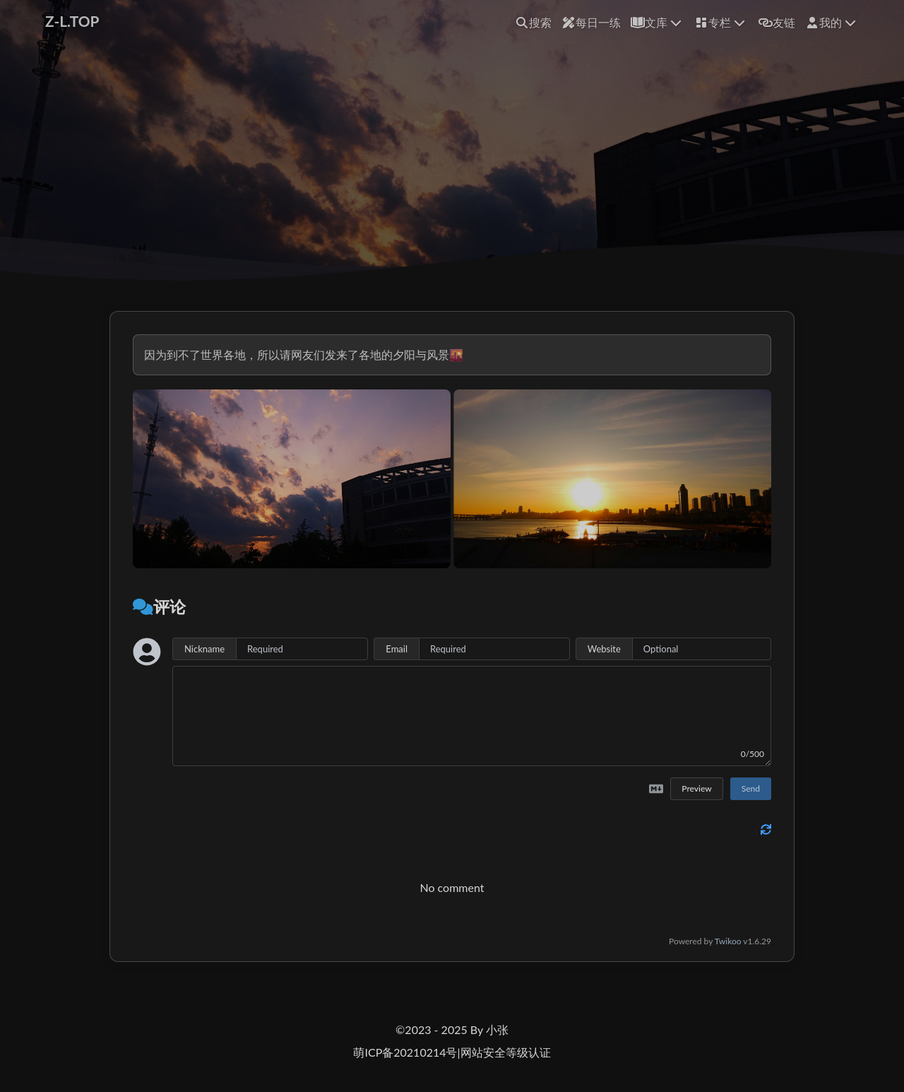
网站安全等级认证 (505, 1052)
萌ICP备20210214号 (405, 1052)
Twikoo (728, 941)
